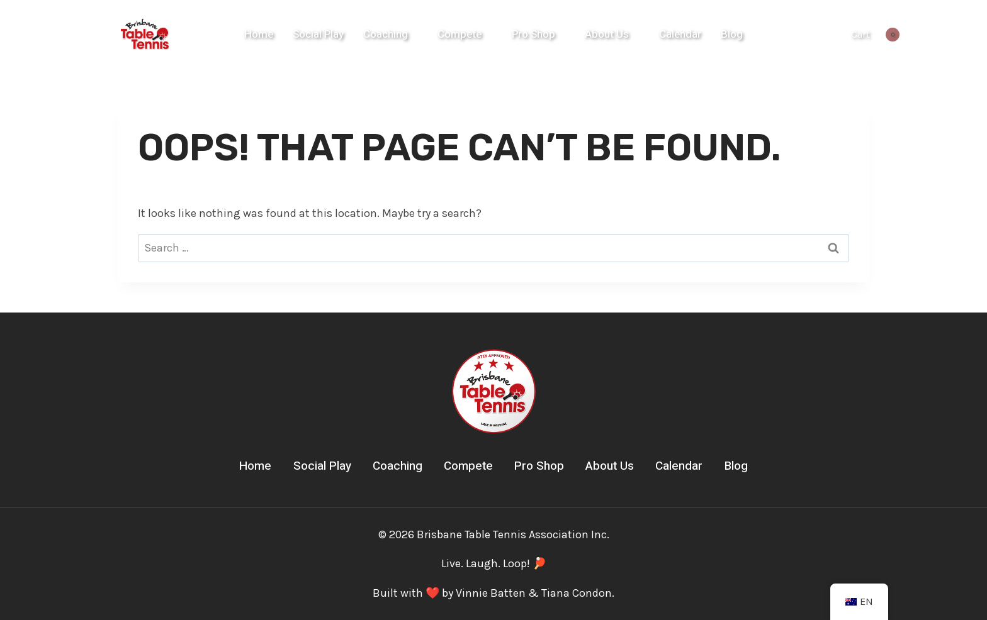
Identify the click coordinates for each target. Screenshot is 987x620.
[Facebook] (763, 34)
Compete (468, 466)
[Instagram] (789, 34)
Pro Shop (539, 466)
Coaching (397, 466)
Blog (732, 34)
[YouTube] (815, 34)
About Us (609, 466)
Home (258, 34)
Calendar (680, 34)
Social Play (318, 34)
